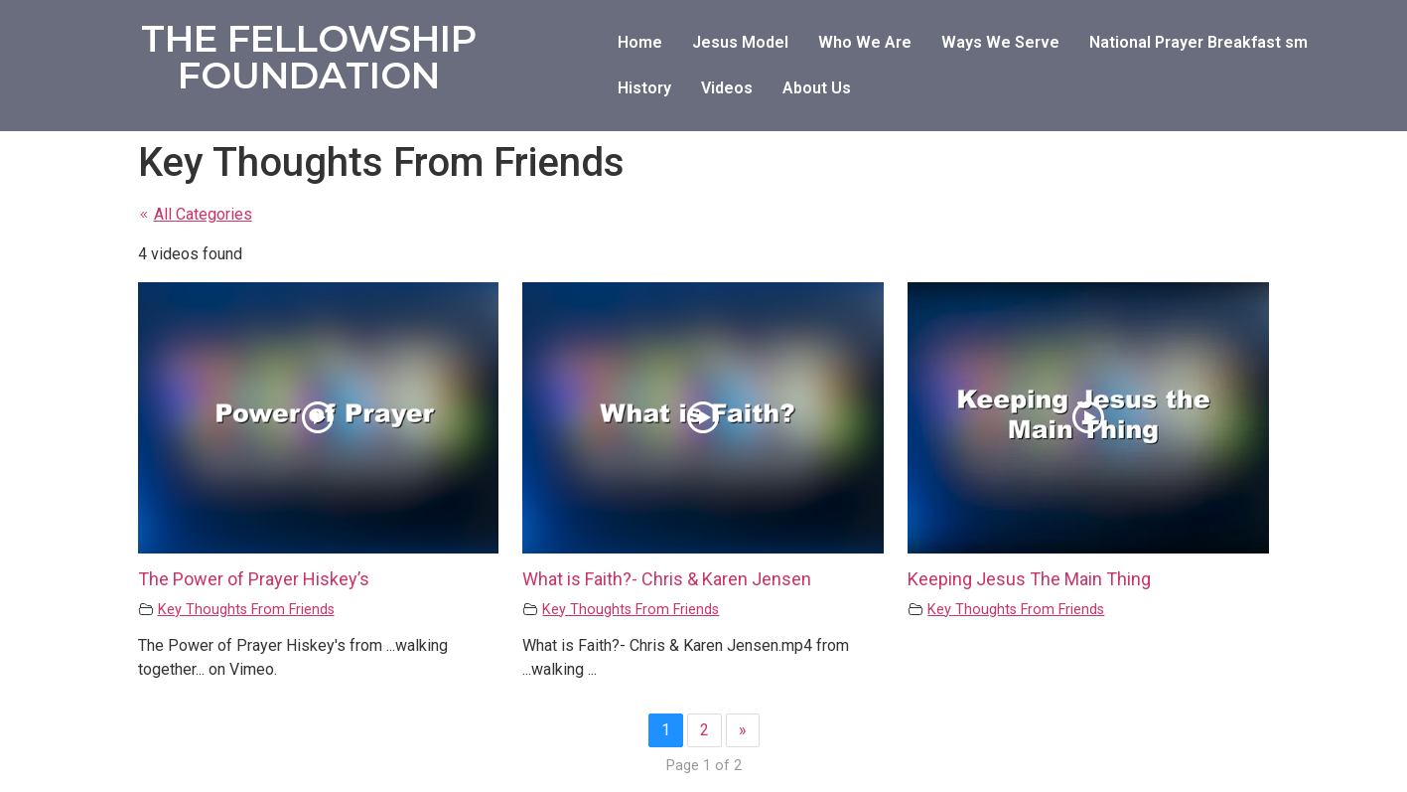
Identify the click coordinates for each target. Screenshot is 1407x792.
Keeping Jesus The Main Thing (1029, 578)
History (644, 88)
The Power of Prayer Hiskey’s (253, 578)
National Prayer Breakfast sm (1198, 42)
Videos (727, 88)
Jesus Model (740, 42)
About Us (816, 88)
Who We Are (865, 42)
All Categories (195, 214)
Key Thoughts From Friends (246, 609)
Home (640, 42)
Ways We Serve (1000, 42)
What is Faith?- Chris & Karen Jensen (666, 578)
